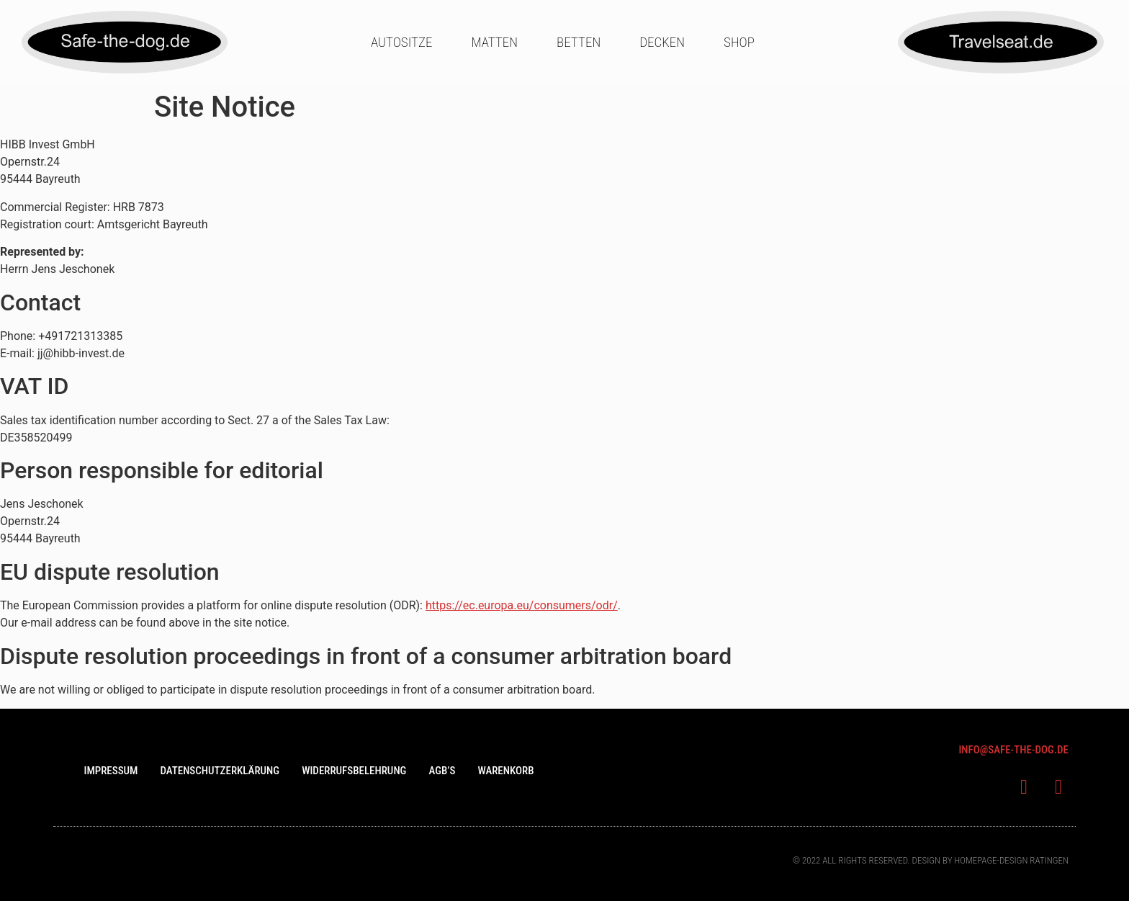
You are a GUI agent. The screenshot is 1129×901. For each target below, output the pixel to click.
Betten (579, 42)
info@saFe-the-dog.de (1013, 749)
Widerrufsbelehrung (354, 770)
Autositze (401, 42)
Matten (494, 42)
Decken (662, 42)
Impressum (111, 770)
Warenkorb (505, 770)
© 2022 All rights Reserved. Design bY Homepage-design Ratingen (931, 860)
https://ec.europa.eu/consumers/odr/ (522, 605)
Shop (739, 42)
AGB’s (441, 770)
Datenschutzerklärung (219, 770)
